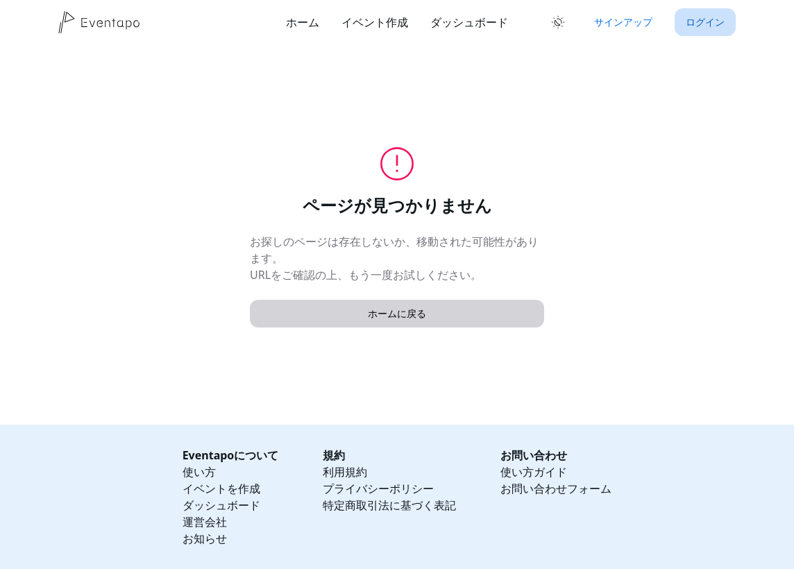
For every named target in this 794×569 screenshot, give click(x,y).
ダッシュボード (469, 22)
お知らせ (205, 538)
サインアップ (623, 21)
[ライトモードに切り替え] (558, 22)
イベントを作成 (221, 488)
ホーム (302, 22)
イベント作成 (374, 22)
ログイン (705, 21)
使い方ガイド (533, 471)
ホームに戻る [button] (397, 313)
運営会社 (205, 521)
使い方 (199, 471)
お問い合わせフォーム (555, 488)
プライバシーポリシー (378, 488)
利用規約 (345, 471)
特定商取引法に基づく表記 (389, 505)
